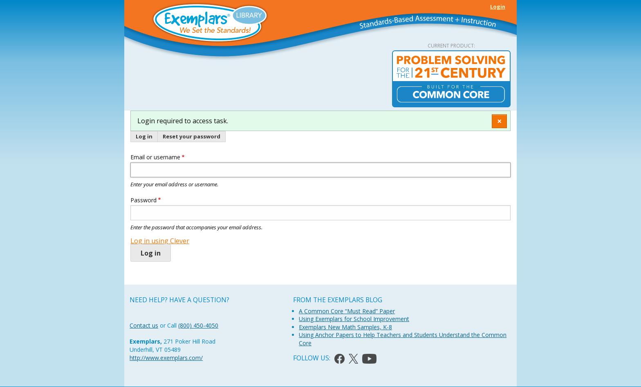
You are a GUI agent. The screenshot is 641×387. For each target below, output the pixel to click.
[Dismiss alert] (499, 121)
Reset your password (191, 136)
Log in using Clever (159, 240)
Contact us (144, 325)
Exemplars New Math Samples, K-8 (345, 327)
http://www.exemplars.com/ (166, 358)
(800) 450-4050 (198, 325)
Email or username (155, 157)
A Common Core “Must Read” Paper (347, 311)
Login (497, 6)
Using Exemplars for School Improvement (354, 319)
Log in (144, 136)
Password (143, 200)
